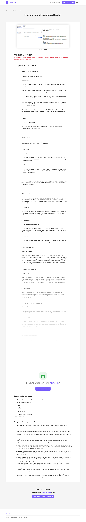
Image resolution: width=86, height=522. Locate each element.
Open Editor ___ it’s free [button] (68, 2)
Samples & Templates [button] (55, 2)
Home (7, 10)
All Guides (14, 10)
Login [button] (77, 2)
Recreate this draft (43, 389)
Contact (8, 513)
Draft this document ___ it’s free (43, 496)
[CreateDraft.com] (11, 2)
